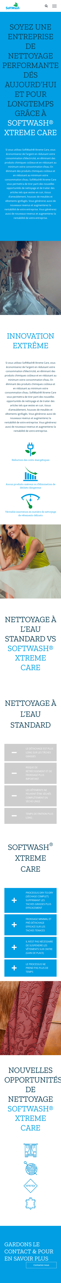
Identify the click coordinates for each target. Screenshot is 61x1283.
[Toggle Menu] (54, 6)
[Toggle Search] (46, 5)
